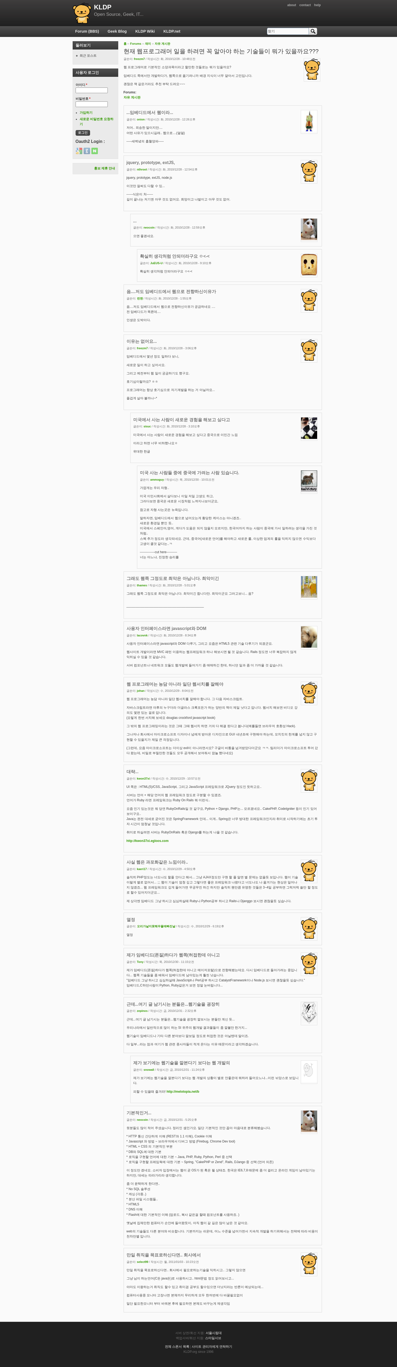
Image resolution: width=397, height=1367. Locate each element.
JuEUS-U (156, 263)
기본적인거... (139, 1113)
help (317, 5)
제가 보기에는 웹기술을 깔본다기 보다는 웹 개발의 (181, 1063)
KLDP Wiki (145, 31)
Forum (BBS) (87, 31)
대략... (133, 771)
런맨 (140, 298)
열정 (131, 919)
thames (142, 585)
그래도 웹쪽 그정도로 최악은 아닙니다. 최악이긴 (173, 578)
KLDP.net (172, 31)
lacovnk (142, 635)
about (291, 5)
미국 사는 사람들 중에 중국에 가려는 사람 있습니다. (189, 472)
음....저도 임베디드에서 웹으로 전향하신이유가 (171, 291)
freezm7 (139, 58)
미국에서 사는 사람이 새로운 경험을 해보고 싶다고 (181, 419)
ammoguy (157, 479)
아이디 (81, 85)
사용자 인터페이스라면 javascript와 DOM (166, 628)
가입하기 (86, 113)
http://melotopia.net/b (182, 1091)
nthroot (142, 169)
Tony (140, 961)
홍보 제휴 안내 (104, 168)
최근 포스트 (88, 56)
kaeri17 (142, 869)
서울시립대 (214, 1333)
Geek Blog (117, 31)
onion (141, 119)
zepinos (142, 1010)
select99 (143, 1261)
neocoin (149, 227)
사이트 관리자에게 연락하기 (212, 1347)
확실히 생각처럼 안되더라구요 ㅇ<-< (175, 256)
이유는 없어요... (142, 341)
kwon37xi (143, 778)
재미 (148, 43)
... (135, 221)
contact (305, 5)
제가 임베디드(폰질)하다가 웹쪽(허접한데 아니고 (173, 955)
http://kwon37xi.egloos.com (148, 841)
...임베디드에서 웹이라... (150, 112)
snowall (149, 1069)
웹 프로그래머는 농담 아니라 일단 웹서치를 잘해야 (175, 684)
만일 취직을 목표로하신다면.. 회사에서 (164, 1255)
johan (141, 690)
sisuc (147, 426)
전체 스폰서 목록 (177, 1347)
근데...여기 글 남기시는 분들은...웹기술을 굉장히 (173, 1004)
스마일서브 (213, 1338)
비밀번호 (83, 99)
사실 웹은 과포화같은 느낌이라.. (157, 862)
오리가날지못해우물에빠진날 (156, 926)
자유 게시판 (162, 43)
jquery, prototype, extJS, (151, 162)
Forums (135, 43)
